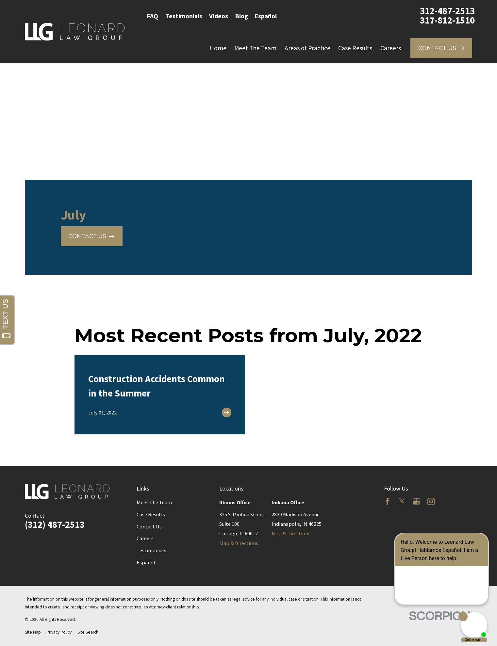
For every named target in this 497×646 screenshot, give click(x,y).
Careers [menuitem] (390, 48)
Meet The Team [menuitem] (255, 48)
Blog (241, 16)
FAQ (152, 16)
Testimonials (183, 16)
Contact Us (149, 526)
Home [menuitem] (218, 48)
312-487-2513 (447, 11)
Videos (218, 16)
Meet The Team (154, 502)
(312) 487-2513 (55, 524)
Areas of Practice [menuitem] (307, 48)
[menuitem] (33, 632)
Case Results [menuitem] (355, 48)
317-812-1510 (447, 20)
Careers (145, 538)
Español (266, 16)
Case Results (151, 514)
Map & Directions (238, 543)
